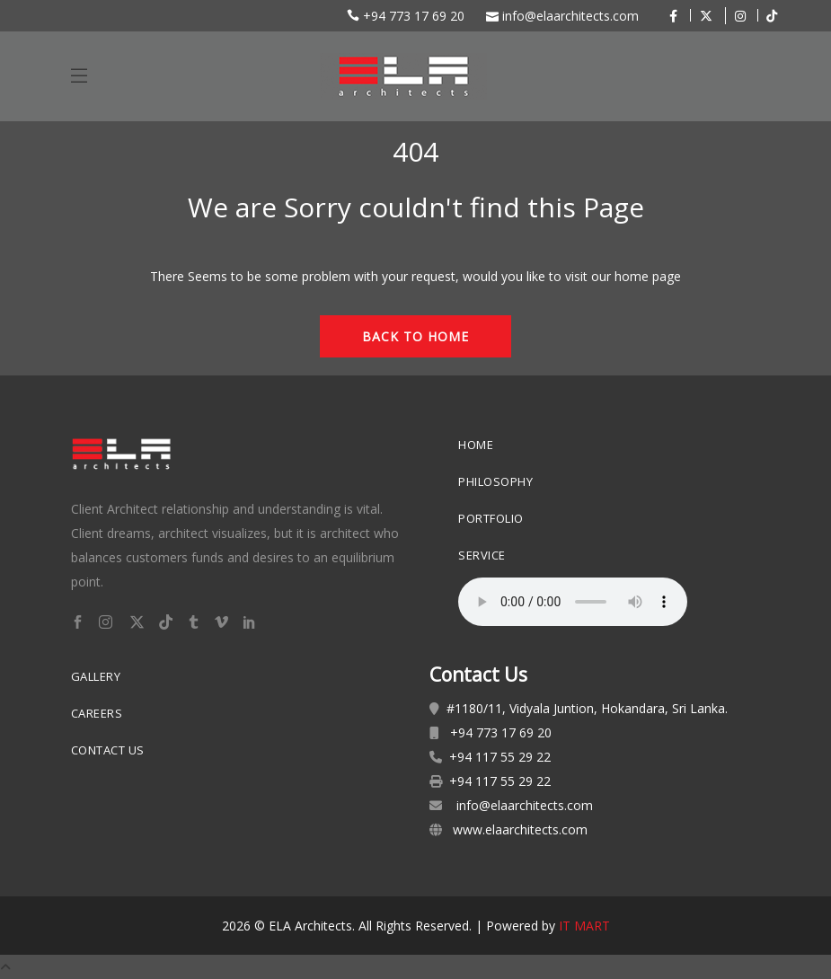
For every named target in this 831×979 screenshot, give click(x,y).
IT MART (584, 925)
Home (475, 445)
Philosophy (495, 481)
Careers (97, 713)
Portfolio (491, 518)
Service (482, 555)
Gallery (96, 676)
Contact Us (108, 750)
